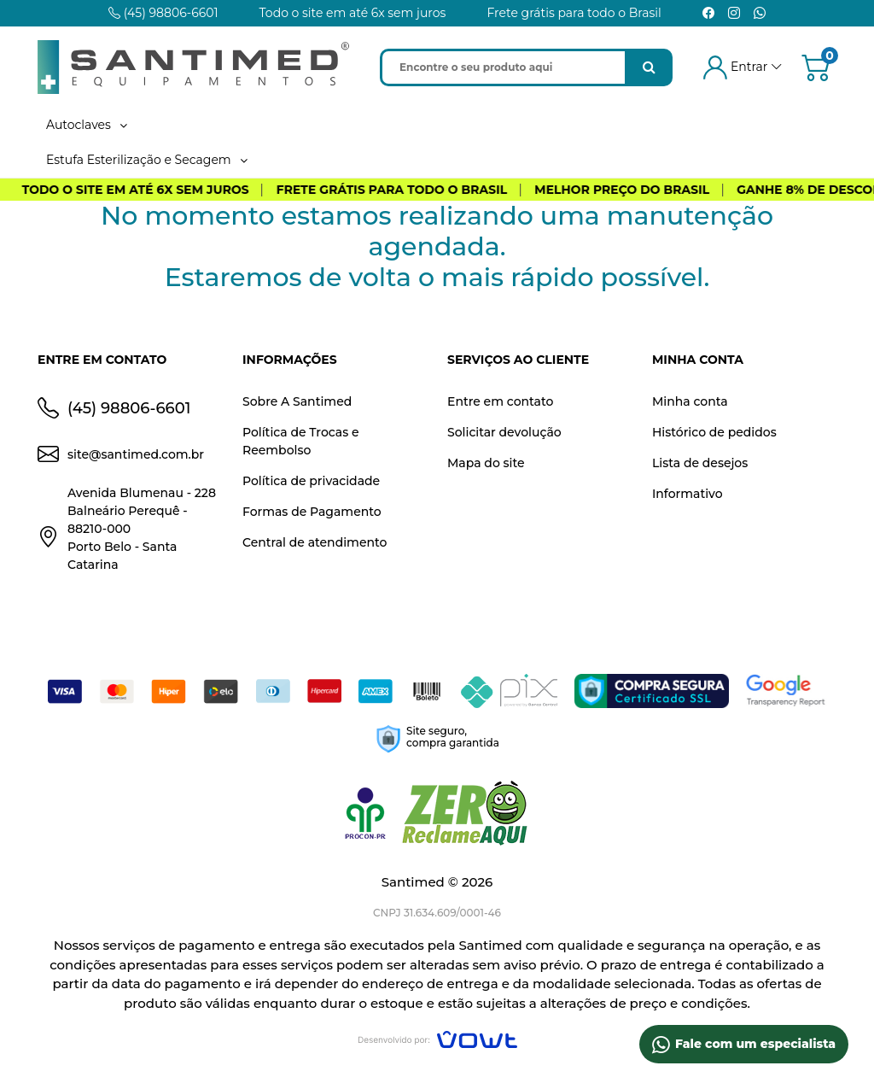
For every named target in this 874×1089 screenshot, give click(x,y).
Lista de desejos (700, 463)
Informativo (687, 493)
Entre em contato (500, 401)
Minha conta (690, 401)
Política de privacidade (311, 481)
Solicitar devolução (504, 432)
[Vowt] (437, 1037)
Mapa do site (486, 463)
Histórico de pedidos (714, 432)
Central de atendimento (314, 542)
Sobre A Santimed (297, 401)
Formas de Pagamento (312, 511)
